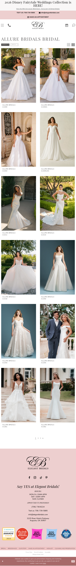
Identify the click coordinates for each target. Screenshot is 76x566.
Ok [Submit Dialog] (73, 561)
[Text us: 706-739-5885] (26, 13)
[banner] (38, 25)
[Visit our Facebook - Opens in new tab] (29, 477)
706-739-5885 (41, 511)
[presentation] (18, 75)
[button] (5, 45)
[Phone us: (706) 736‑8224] (9, 25)
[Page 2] (38, 438)
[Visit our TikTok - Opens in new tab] (41, 477)
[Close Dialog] (3, 561)
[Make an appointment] (38, 17)
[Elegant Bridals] (38, 463)
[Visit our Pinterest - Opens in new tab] (46, 477)
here (44, 564)
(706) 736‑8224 (38, 507)
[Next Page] (43, 438)
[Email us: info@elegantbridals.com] (49, 13)
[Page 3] (41, 438)
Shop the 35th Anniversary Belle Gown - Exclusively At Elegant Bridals (38, 9)
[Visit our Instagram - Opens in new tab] (35, 477)
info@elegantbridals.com (38, 515)
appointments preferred (38, 503)
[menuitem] (26, 13)
